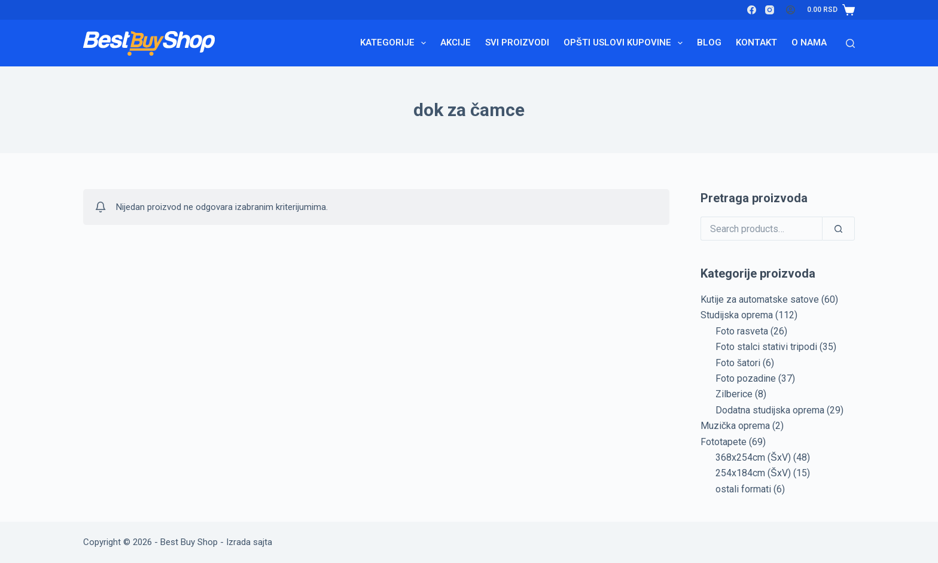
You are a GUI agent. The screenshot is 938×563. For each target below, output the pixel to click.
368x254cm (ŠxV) (753, 457)
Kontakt (756, 42)
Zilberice (734, 394)
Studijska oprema (737, 315)
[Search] (850, 43)
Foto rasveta (741, 331)
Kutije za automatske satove (760, 299)
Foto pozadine (745, 378)
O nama (809, 42)
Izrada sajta (249, 542)
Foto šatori (737, 363)
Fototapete (724, 442)
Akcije (455, 42)
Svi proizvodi (517, 42)
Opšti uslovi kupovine (625, 43)
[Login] (790, 9)
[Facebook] (751, 9)
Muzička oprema (735, 425)
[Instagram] (769, 9)
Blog (709, 42)
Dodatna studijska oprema (769, 410)
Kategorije (395, 43)
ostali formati (743, 489)
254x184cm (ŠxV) (753, 473)
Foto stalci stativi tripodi (766, 346)
